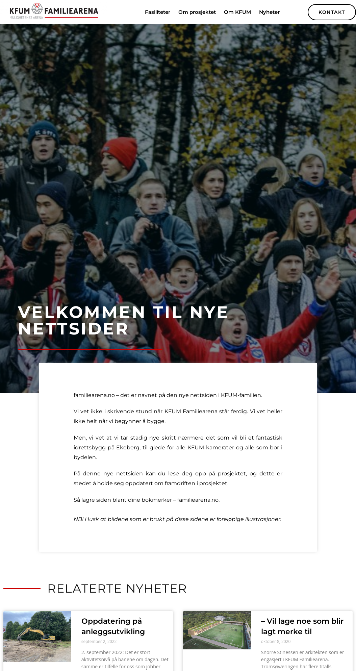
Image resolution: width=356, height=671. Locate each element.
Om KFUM (237, 12)
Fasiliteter (157, 12)
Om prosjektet (197, 12)
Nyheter (269, 12)
